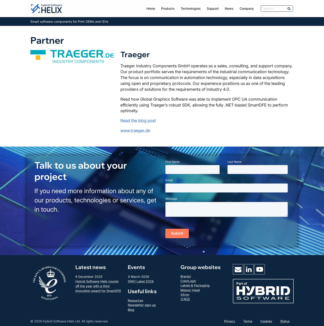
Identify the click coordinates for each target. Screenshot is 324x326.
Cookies (266, 321)
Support (213, 8)
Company (247, 8)
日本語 (185, 299)
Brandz (185, 276)
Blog (131, 310)
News (229, 8)
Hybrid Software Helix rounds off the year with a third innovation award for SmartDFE (98, 286)
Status (285, 321)
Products (168, 8)
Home (150, 8)
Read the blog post (138, 120)
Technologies (191, 8)
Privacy (229, 321)
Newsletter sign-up (142, 305)
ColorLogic (188, 281)
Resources (135, 300)
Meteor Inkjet (190, 290)
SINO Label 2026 (141, 281)
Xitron (184, 295)
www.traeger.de (135, 130)
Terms (247, 321)
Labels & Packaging (195, 285)
